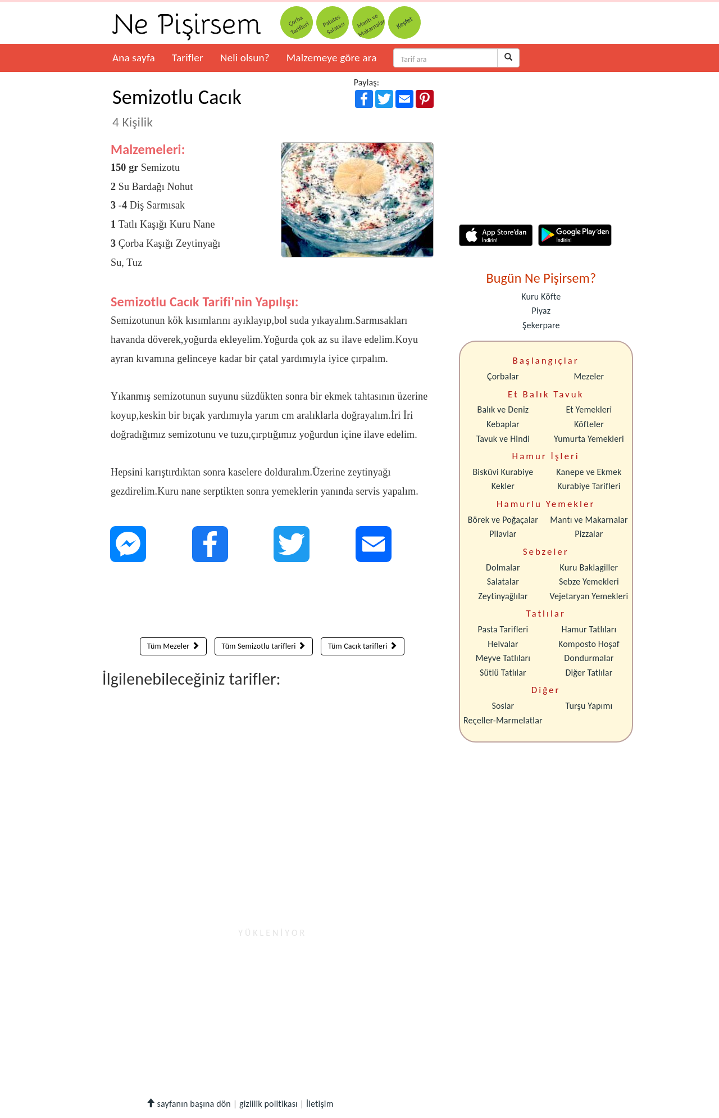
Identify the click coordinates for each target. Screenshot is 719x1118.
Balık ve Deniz (503, 409)
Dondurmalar (588, 658)
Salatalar (503, 581)
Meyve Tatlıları (503, 658)
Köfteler (589, 424)
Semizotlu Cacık (177, 107)
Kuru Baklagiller (589, 567)
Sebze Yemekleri (589, 581)
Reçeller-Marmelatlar (503, 720)
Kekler (503, 486)
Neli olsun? (245, 57)
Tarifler (187, 57)
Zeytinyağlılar (502, 596)
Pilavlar (502, 533)
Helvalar (503, 644)
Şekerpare (540, 325)
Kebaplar (503, 424)
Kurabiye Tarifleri (588, 486)
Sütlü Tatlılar (503, 672)
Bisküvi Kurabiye (502, 472)
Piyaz (540, 310)
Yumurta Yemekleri (589, 438)
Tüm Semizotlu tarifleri (264, 646)
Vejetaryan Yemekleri (588, 596)
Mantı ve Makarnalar (589, 519)
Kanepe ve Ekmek (588, 472)
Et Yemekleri (589, 409)
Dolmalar (503, 567)
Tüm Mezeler (173, 646)
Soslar (503, 705)
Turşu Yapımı (589, 705)
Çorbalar (503, 376)
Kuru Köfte (541, 296)
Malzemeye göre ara (331, 57)
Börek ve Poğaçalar (503, 519)
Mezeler (589, 376)
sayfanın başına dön (188, 1103)
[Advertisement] (272, 602)
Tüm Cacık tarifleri (362, 646)
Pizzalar (589, 533)
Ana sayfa (133, 57)
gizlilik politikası (268, 1103)
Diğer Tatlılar (588, 672)
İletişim (320, 1103)
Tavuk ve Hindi (503, 438)
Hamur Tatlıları (589, 629)
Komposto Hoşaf (589, 644)
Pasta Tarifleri (503, 629)
